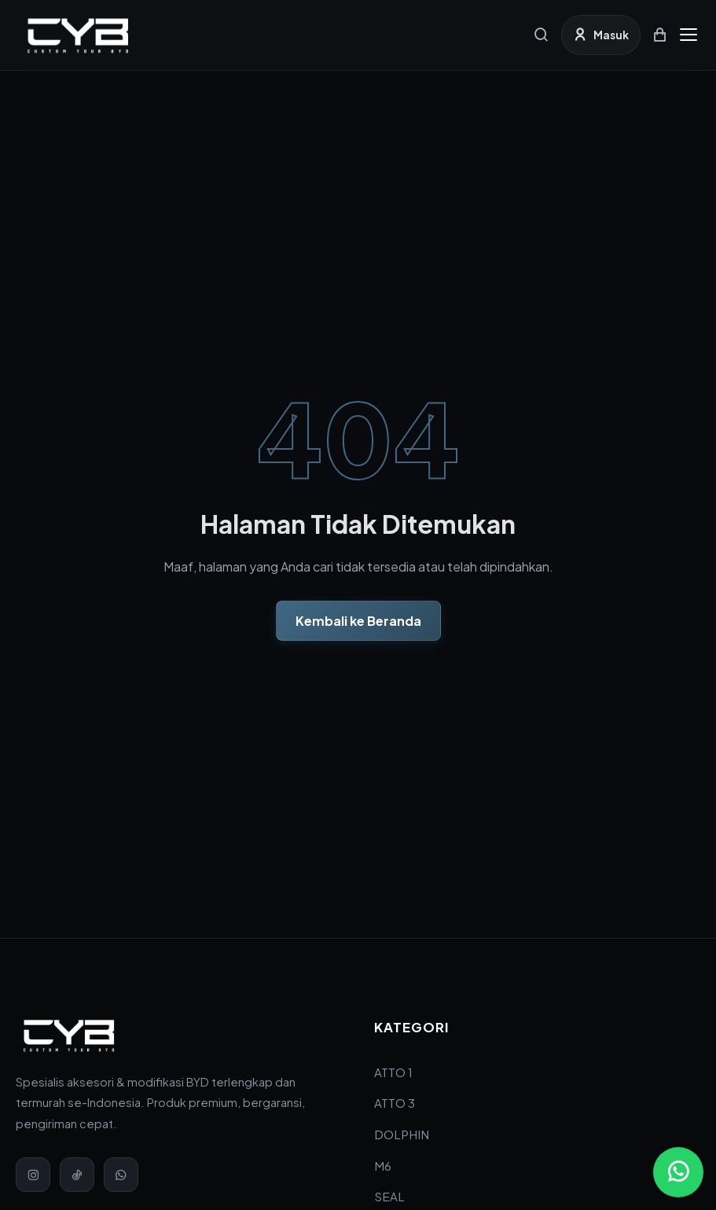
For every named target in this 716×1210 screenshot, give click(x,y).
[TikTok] (77, 1174)
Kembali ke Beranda (358, 620)
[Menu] (688, 34)
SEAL (389, 1196)
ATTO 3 (394, 1102)
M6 (382, 1165)
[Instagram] (33, 1174)
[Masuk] (601, 34)
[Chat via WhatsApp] (678, 1172)
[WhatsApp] (121, 1174)
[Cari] (541, 34)
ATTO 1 (393, 1072)
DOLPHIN (401, 1134)
